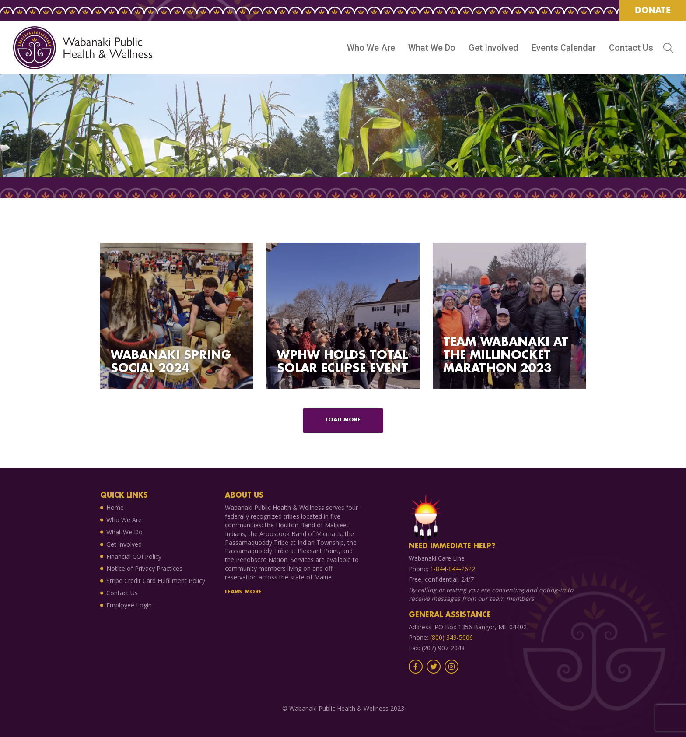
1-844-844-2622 (452, 569)
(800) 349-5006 (451, 637)
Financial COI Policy (133, 556)
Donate (653, 10)
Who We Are (371, 47)
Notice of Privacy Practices (144, 568)
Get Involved (493, 47)
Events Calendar (564, 47)
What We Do (431, 47)
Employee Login (129, 605)
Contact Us (631, 47)
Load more (343, 420)
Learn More (243, 592)
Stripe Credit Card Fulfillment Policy (155, 580)
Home (115, 507)
